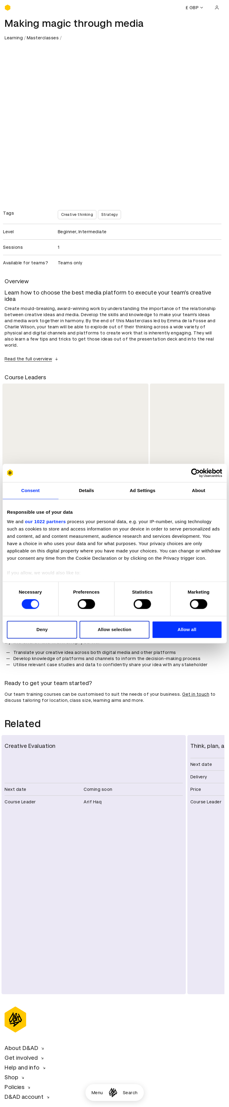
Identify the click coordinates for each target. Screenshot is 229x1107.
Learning (14, 37)
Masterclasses (43, 37)
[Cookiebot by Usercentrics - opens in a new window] (195, 472)
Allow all (187, 629)
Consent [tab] (30, 490)
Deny (42, 629)
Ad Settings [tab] (142, 490)
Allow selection (114, 629)
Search (130, 1092)
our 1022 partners (45, 521)
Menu (97, 1092)
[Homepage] (113, 1092)
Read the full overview (32, 359)
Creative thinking (77, 214)
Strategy (109, 214)
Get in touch (195, 694)
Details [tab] (86, 490)
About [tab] (198, 490)
